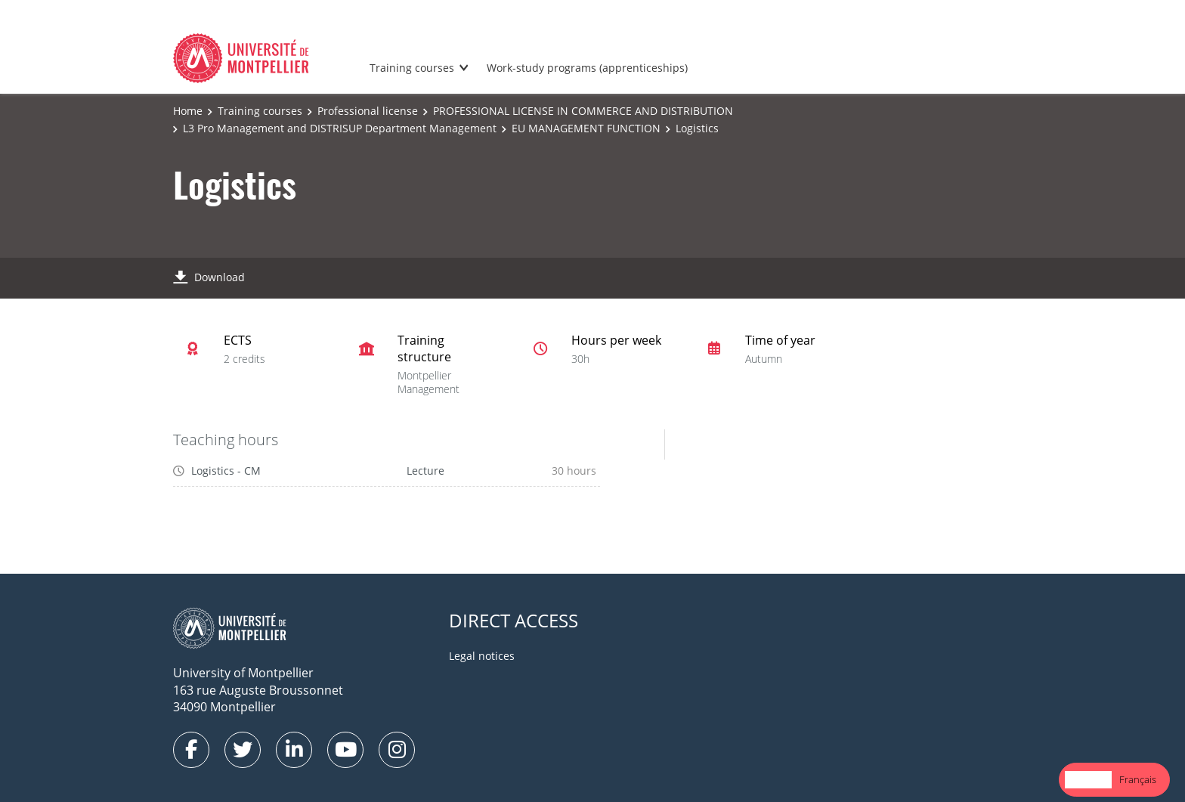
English (1088, 779)
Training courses (412, 67)
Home (188, 111)
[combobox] (1088, 779)
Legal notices (482, 656)
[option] (1138, 779)
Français (1137, 779)
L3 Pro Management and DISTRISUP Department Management (340, 128)
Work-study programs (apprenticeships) (587, 67)
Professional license (367, 111)
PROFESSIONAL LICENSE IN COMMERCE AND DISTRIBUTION (583, 111)
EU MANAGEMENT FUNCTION (586, 128)
